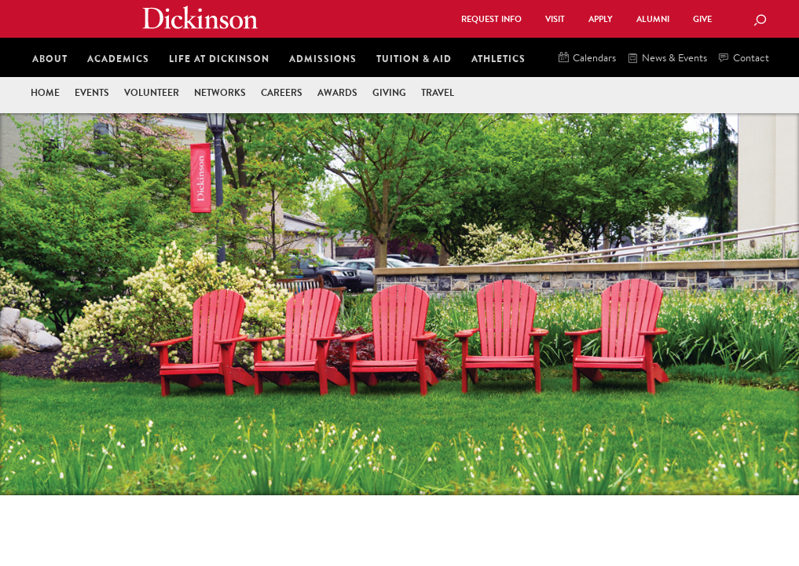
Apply (600, 19)
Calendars (587, 58)
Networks (220, 92)
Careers (281, 92)
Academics (118, 58)
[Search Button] (760, 21)
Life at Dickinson (219, 58)
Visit (555, 19)
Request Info (491, 19)
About (50, 58)
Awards (337, 92)
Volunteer (151, 92)
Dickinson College (200, 17)
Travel (437, 92)
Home (45, 92)
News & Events (667, 58)
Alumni (652, 19)
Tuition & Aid (414, 58)
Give (702, 19)
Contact (744, 58)
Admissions (323, 58)
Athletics (498, 58)
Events (92, 92)
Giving (389, 92)
